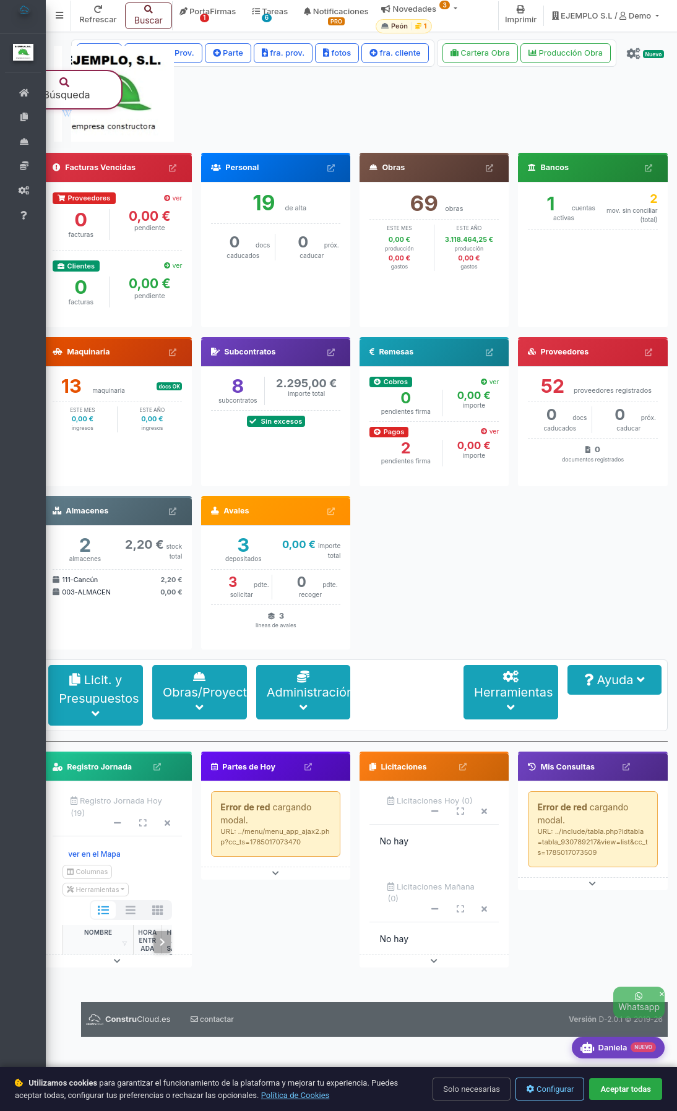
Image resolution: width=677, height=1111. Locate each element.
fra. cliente (394, 53)
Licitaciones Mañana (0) (434, 967)
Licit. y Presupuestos (106, 770)
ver (178, 272)
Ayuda (615, 754)
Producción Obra (565, 53)
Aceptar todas (625, 1089)
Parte (228, 53)
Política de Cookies (295, 1095)
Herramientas (515, 766)
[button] (67, 15)
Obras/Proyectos (210, 766)
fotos (337, 53)
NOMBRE (105, 1006)
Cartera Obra (480, 53)
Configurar (550, 1089)
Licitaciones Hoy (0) (433, 875)
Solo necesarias (471, 1089)
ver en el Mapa (101, 928)
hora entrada (154, 1014)
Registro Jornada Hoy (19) (124, 881)
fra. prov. (283, 53)
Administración (313, 766)
